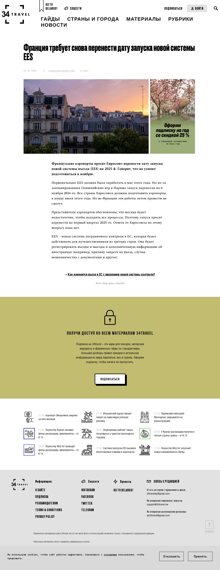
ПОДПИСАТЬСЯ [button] (110, 379)
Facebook (87, 496)
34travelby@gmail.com (158, 493)
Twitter (86, 503)
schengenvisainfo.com (62, 70)
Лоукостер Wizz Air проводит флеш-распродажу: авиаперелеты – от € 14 (58, 449)
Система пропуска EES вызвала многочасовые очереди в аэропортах (116, 449)
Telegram (87, 510)
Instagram (88, 490)
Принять (200, 556)
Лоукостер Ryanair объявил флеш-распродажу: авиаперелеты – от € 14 (58, 433)
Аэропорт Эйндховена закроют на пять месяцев (58, 417)
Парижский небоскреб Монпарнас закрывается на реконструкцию (169, 417)
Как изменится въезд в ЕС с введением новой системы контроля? (111, 274)
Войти (197, 8)
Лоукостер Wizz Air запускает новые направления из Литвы (172, 449)
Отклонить (171, 556)
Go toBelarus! (52, 6)
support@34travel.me (157, 504)
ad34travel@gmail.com (158, 515)
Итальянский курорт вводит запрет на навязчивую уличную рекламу (114, 417)
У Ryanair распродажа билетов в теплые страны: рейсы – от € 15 (174, 433)
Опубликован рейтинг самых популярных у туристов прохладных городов (115, 433)
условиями (110, 554)
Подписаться (173, 8)
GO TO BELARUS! (123, 490)
